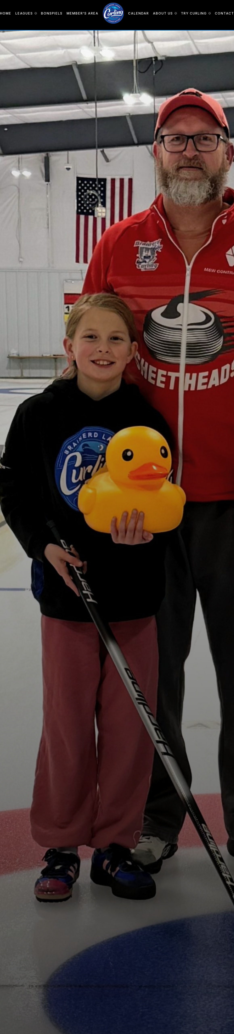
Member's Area (82, 13)
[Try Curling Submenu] (209, 13)
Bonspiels (52, 13)
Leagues (24, 13)
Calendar (138, 13)
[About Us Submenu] (175, 13)
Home (5, 13)
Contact (224, 13)
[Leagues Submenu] (35, 13)
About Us (163, 13)
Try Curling (194, 13)
